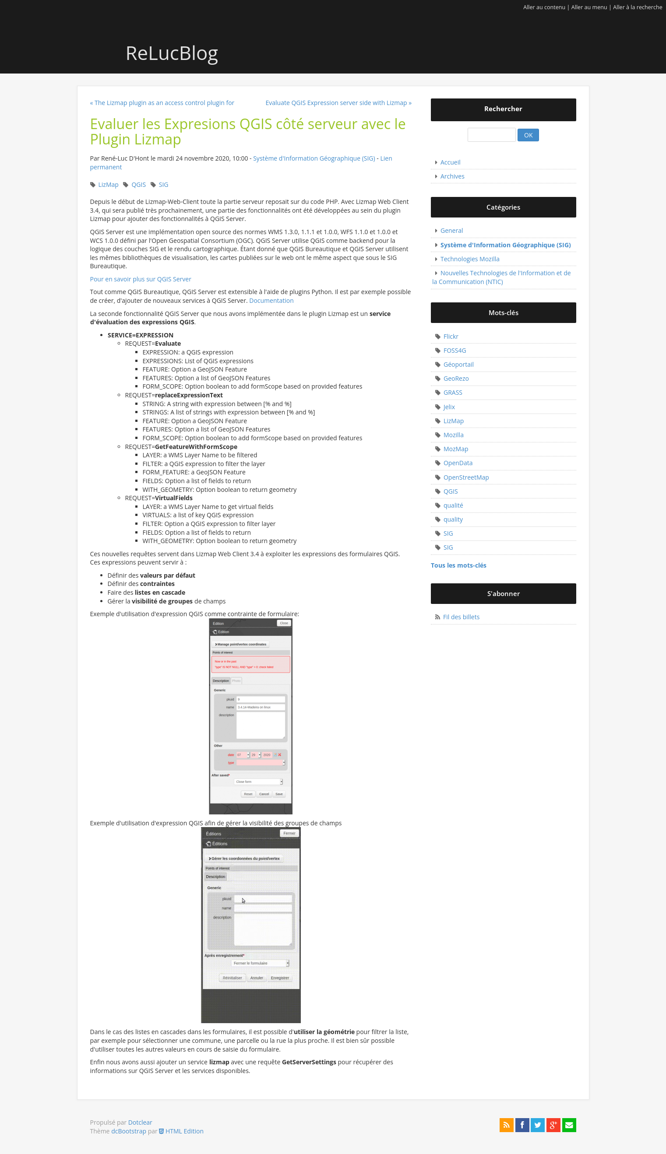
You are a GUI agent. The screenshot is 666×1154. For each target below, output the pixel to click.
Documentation (271, 300)
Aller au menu (589, 7)
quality (453, 519)
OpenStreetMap (466, 477)
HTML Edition (181, 1131)
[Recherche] (492, 135)
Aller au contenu (544, 7)
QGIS (138, 184)
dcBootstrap (128, 1131)
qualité (453, 505)
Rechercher (503, 108)
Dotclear (140, 1122)
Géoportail (459, 364)
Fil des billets (461, 617)
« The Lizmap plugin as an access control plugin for (162, 102)
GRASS (453, 392)
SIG (164, 184)
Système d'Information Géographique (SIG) (314, 158)
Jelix (449, 407)
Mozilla (454, 435)
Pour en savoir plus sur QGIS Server (140, 279)
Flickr (451, 336)
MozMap (456, 449)
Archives (452, 176)
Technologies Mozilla (470, 259)
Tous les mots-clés (458, 565)
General (451, 230)
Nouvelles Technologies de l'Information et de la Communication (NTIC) (501, 277)
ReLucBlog (162, 52)
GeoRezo (456, 378)
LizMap (109, 184)
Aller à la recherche (637, 7)
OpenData (458, 463)
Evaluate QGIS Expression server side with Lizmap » (339, 102)
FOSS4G (455, 350)
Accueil (450, 162)
